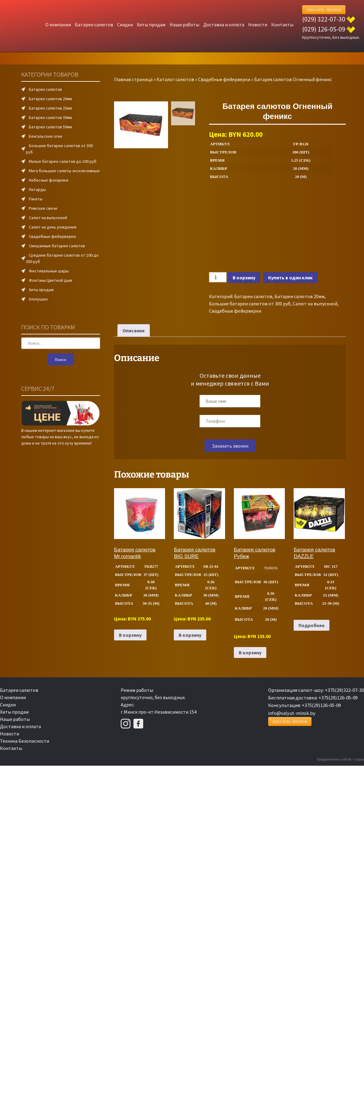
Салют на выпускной (315, 304)
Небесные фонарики (48, 180)
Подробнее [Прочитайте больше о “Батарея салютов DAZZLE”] (311, 625)
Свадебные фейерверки (224, 79)
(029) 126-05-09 (323, 29)
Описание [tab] (134, 330)
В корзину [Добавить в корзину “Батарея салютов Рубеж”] (250, 652)
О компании (58, 24)
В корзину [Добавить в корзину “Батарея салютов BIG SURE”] (190, 635)
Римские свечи (43, 208)
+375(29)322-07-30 (344, 690)
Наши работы (184, 24)
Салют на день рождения (52, 227)
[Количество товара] (218, 277)
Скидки (125, 24)
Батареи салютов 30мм (50, 117)
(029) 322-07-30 (323, 19)
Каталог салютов (175, 79)
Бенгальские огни (45, 136)
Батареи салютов (94, 24)
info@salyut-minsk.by (291, 713)
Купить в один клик (290, 277)
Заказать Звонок (324, 9)
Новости (257, 24)
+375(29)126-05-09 (338, 697)
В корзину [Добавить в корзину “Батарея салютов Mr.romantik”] (130, 635)
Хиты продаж (151, 24)
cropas (359, 759)
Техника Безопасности (24, 741)
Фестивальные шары (49, 271)
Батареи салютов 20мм (300, 296)
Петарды (37, 189)
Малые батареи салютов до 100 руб (62, 161)
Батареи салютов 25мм (50, 108)
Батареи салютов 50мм (50, 127)
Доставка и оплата (223, 24)
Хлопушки (38, 299)
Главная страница (133, 79)
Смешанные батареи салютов (57, 245)
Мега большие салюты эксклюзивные (64, 170)
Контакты (282, 24)
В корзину (244, 277)
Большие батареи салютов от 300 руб (250, 304)
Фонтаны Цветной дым (50, 280)
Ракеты (35, 199)
